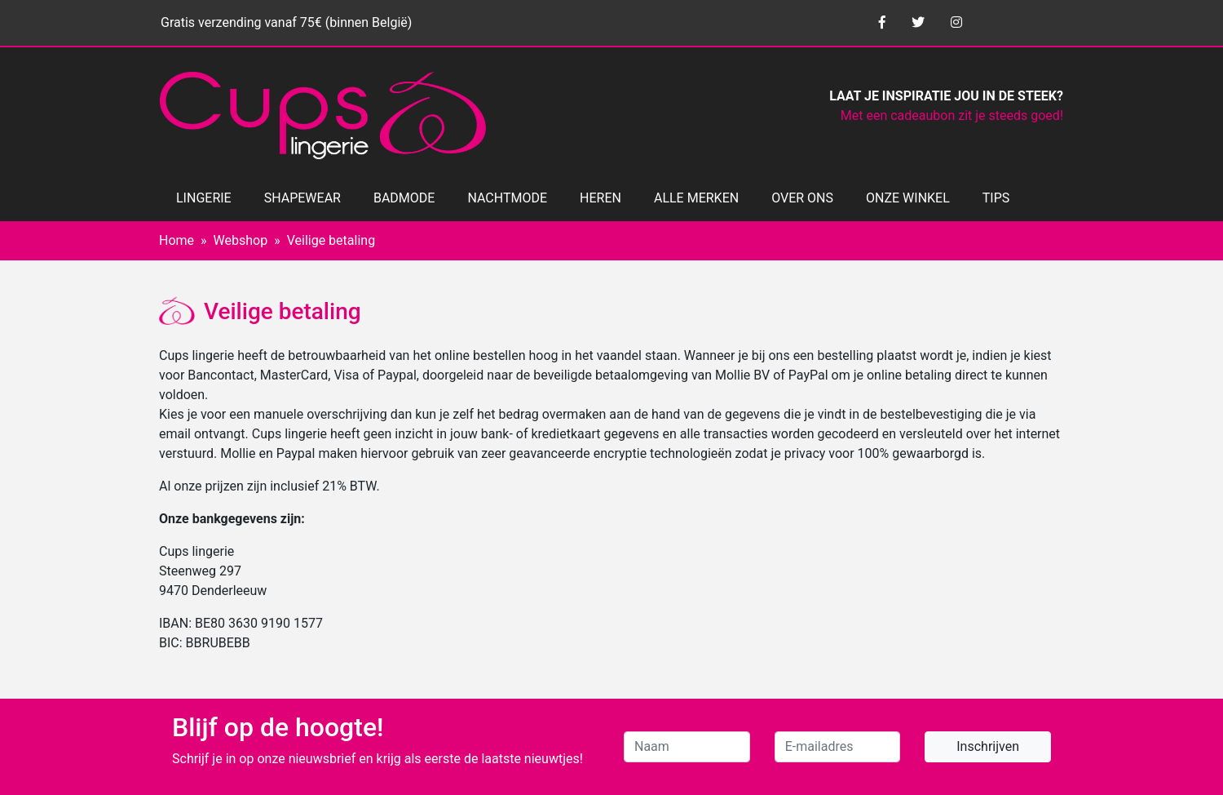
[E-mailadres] (838, 746)
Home (176, 240)
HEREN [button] (600, 198)
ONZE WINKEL (908, 198)
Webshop (241, 240)
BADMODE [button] (404, 198)
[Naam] (687, 746)
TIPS (996, 198)
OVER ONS (802, 198)
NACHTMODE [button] (507, 198)
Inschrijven (987, 746)
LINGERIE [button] (204, 198)
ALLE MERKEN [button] (696, 198)
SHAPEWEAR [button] (302, 198)
